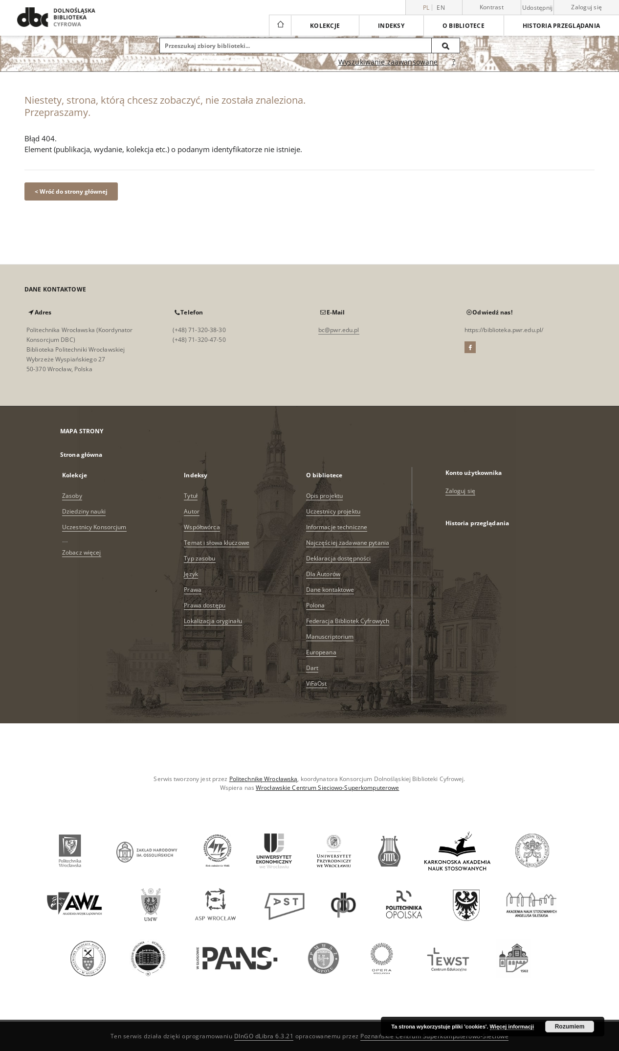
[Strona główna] (280, 25)
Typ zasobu (199, 558)
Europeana (321, 652)
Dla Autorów (323, 574)
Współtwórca (202, 527)
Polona (315, 605)
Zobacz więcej (81, 552)
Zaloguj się (586, 7)
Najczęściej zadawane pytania (347, 542)
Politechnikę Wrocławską (263, 779)
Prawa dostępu (204, 605)
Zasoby (72, 496)
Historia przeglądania (561, 26)
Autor (191, 511)
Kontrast (492, 7)
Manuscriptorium (330, 636)
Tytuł (191, 496)
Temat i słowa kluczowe (216, 542)
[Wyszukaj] (446, 45)
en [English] (441, 7)
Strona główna (81, 454)
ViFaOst (316, 683)
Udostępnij (537, 8)
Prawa (192, 589)
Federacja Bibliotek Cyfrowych (347, 621)
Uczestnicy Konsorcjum (94, 527)
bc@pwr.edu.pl (338, 330)
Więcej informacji (512, 1026)
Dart (312, 668)
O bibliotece (463, 26)
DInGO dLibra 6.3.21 (264, 1036)
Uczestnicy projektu (333, 511)
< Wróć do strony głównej (71, 191)
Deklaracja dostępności (338, 558)
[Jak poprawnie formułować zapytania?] (453, 62)
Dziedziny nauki (84, 511)
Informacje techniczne (337, 527)
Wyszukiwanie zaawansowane (388, 62)
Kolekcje (325, 26)
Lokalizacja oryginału (213, 621)
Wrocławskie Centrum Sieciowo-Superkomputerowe (327, 787)
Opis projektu (324, 496)
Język (191, 574)
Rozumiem (570, 1026)
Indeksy (391, 26)
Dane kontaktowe (330, 589)
